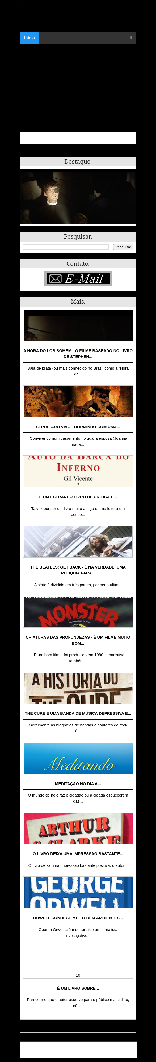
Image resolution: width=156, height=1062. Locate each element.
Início (29, 37)
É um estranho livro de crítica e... (78, 497)
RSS (130, 1054)
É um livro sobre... (78, 988)
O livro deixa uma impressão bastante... (78, 853)
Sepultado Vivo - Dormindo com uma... (78, 426)
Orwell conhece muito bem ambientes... (78, 918)
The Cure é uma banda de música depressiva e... (78, 713)
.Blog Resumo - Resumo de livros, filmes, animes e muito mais (80, 1047)
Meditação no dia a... (78, 783)
